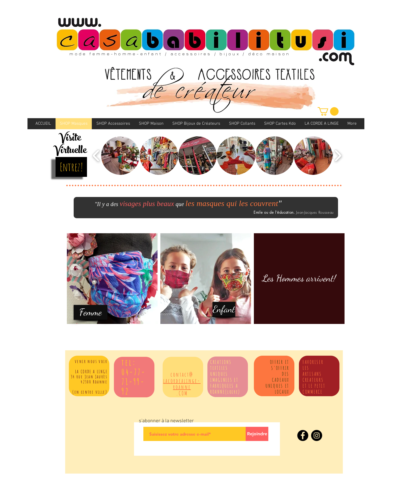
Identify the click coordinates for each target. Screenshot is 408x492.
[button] (120, 155)
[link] (328, 111)
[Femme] (90, 312)
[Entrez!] (71, 167)
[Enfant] (223, 309)
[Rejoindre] (257, 434)
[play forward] (338, 155)
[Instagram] (316, 435)
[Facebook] (302, 435)
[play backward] (96, 155)
